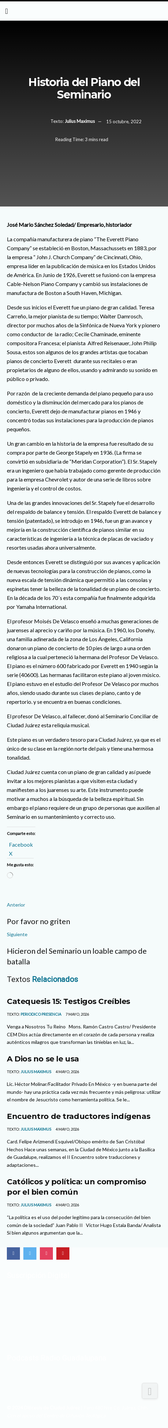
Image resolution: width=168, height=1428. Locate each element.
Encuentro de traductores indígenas (78, 1116)
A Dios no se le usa (43, 1058)
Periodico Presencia (41, 1014)
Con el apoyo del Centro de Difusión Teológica (56, 1415)
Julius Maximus (80, 121)
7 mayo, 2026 (77, 1014)
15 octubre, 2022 (124, 121)
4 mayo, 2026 (67, 1071)
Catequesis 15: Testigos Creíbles (68, 1001)
